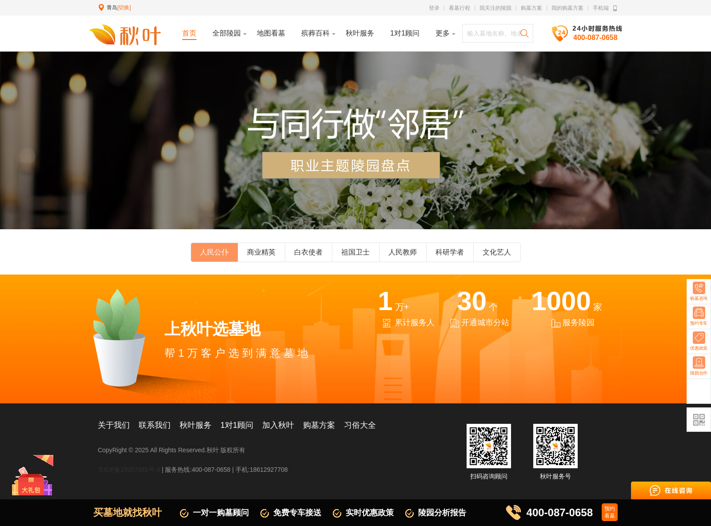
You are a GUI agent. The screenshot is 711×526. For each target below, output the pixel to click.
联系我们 (155, 425)
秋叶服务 (196, 425)
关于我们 (114, 425)
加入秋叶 (278, 425)
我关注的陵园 (495, 8)
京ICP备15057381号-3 (129, 469)
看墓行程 (459, 8)
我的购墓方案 (567, 8)
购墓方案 (531, 8)
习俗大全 (360, 425)
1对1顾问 (236, 425)
